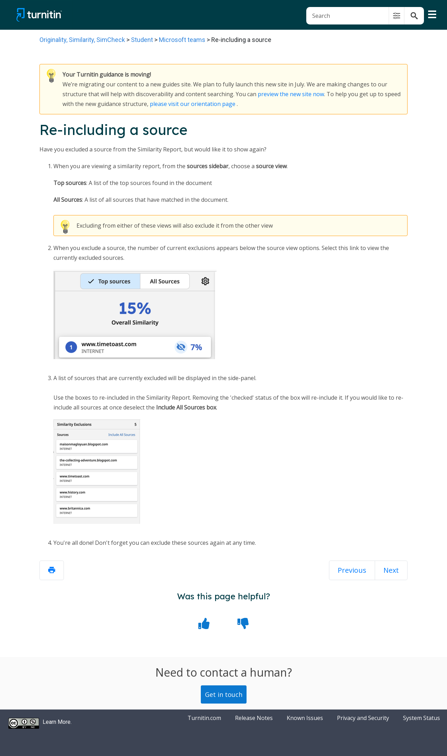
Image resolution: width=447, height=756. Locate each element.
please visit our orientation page (192, 104)
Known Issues (305, 718)
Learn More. (57, 722)
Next (391, 570)
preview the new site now (291, 94)
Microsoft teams (182, 39)
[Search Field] (365, 15)
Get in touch (223, 694)
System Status (421, 718)
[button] (396, 15)
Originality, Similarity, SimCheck (82, 39)
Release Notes (254, 718)
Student (142, 39)
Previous (352, 570)
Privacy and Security (363, 718)
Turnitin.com (204, 718)
